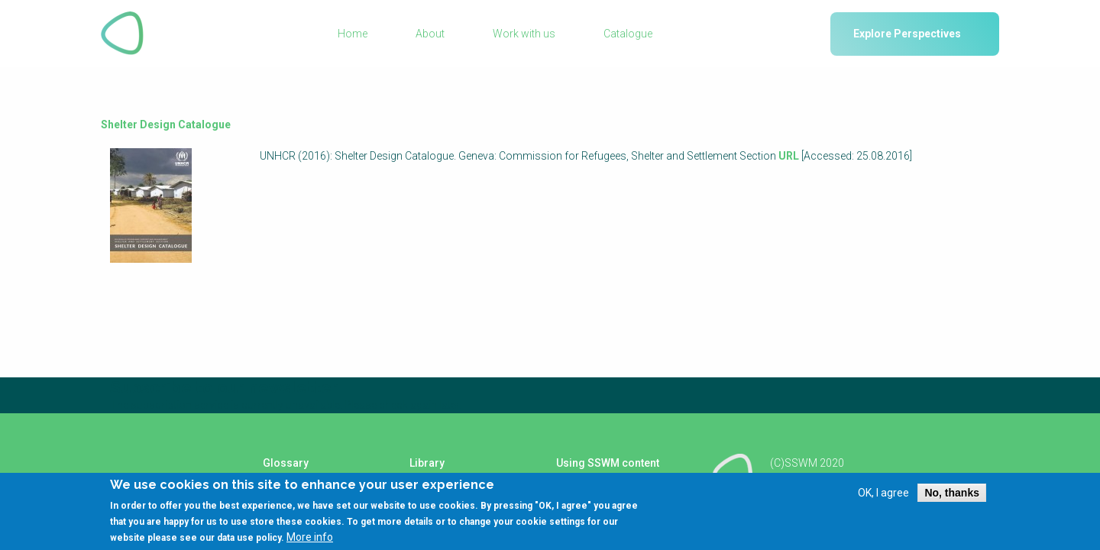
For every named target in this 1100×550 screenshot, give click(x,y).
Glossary (286, 463)
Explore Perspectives (907, 34)
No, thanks (951, 493)
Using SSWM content (607, 463)
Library (427, 463)
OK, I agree (883, 492)
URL (788, 156)
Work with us (524, 33)
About (430, 33)
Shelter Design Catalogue (166, 124)
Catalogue (627, 33)
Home (352, 33)
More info (309, 537)
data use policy (249, 537)
